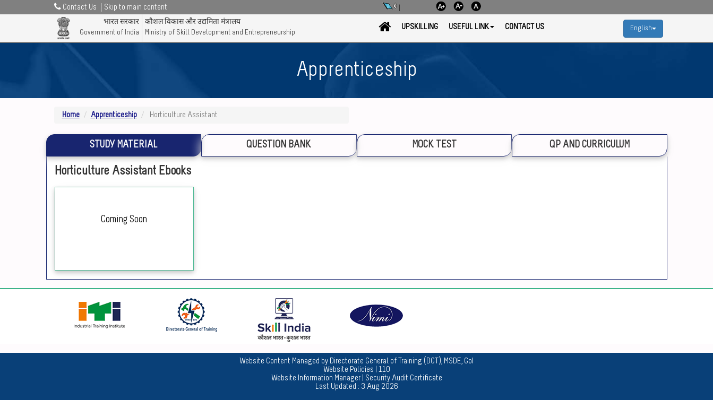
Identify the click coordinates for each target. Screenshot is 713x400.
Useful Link (471, 27)
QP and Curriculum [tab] (589, 145)
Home (71, 115)
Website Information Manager (315, 378)
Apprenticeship (114, 115)
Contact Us (524, 27)
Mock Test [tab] (434, 145)
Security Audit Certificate (403, 378)
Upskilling (419, 27)
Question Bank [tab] (278, 145)
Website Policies (348, 370)
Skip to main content (135, 7)
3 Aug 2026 (379, 386)
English (643, 28)
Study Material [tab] (123, 145)
